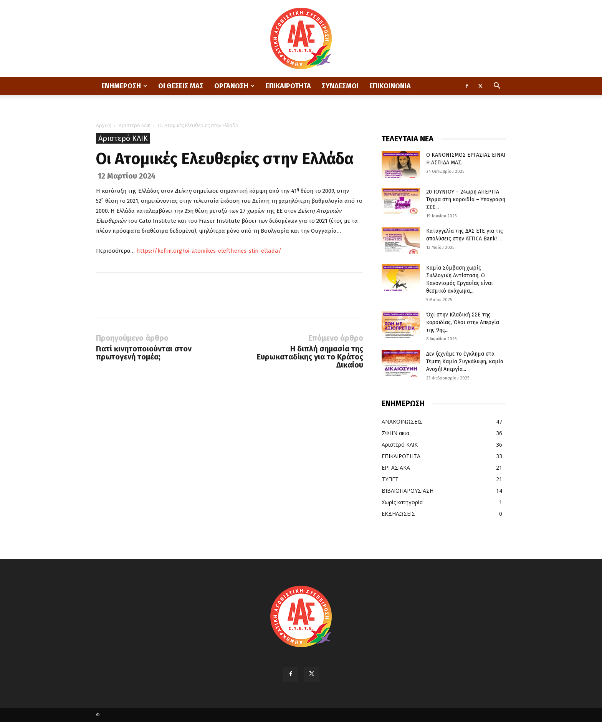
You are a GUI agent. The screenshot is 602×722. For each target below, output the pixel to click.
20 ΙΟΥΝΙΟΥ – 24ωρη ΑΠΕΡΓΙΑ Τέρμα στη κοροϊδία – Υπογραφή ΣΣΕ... (465, 199)
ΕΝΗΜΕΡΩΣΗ (124, 86)
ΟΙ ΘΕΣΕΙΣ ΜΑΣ (180, 86)
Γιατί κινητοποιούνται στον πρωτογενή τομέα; (144, 353)
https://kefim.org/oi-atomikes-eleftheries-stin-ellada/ (208, 250)
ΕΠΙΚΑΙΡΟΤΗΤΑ (288, 86)
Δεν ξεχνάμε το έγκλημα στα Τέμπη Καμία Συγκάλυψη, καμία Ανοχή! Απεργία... (464, 362)
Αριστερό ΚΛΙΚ (134, 125)
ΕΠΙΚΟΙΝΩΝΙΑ (390, 86)
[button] (497, 86)
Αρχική (103, 125)
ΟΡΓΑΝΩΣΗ (234, 86)
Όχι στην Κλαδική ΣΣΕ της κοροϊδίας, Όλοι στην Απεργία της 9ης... (462, 322)
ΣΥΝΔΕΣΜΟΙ (340, 86)
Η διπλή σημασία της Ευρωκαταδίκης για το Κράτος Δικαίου (310, 357)
